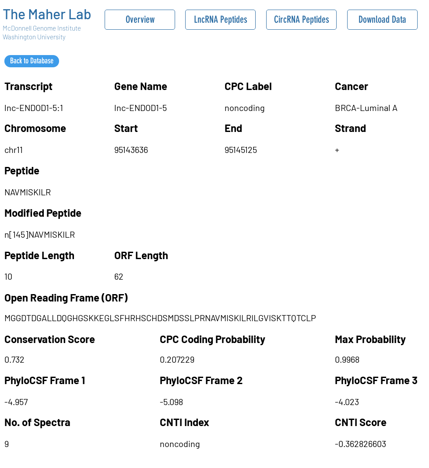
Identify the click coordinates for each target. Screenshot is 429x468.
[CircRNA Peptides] (301, 20)
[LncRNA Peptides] (220, 20)
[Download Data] (382, 20)
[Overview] (140, 20)
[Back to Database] (31, 61)
